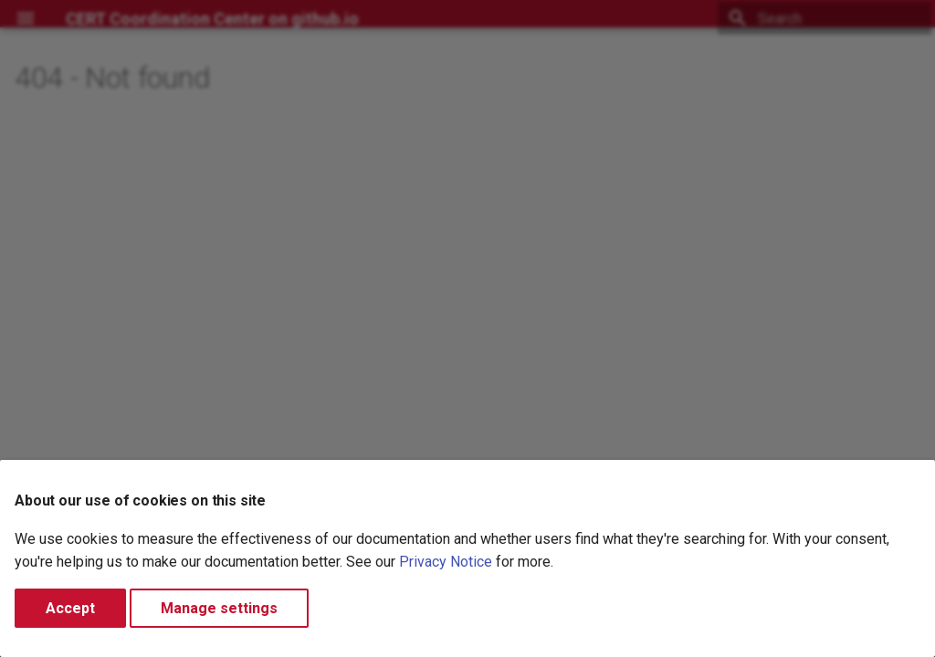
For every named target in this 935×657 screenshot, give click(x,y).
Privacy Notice (445, 561)
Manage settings (219, 608)
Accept (70, 608)
